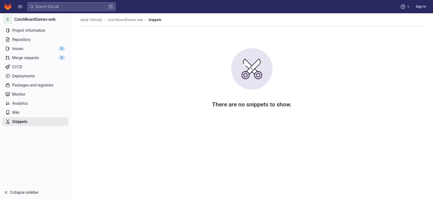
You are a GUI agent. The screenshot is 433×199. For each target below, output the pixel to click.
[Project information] (35, 30)
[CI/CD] (35, 66)
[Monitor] (35, 94)
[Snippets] (35, 121)
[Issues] (35, 48)
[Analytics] (35, 103)
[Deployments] (35, 76)
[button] (20, 6)
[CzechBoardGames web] (35, 19)
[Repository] (35, 39)
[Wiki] (35, 112)
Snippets (154, 20)
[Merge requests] (35, 57)
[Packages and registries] (35, 85)
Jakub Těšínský (91, 20)
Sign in (421, 7)
